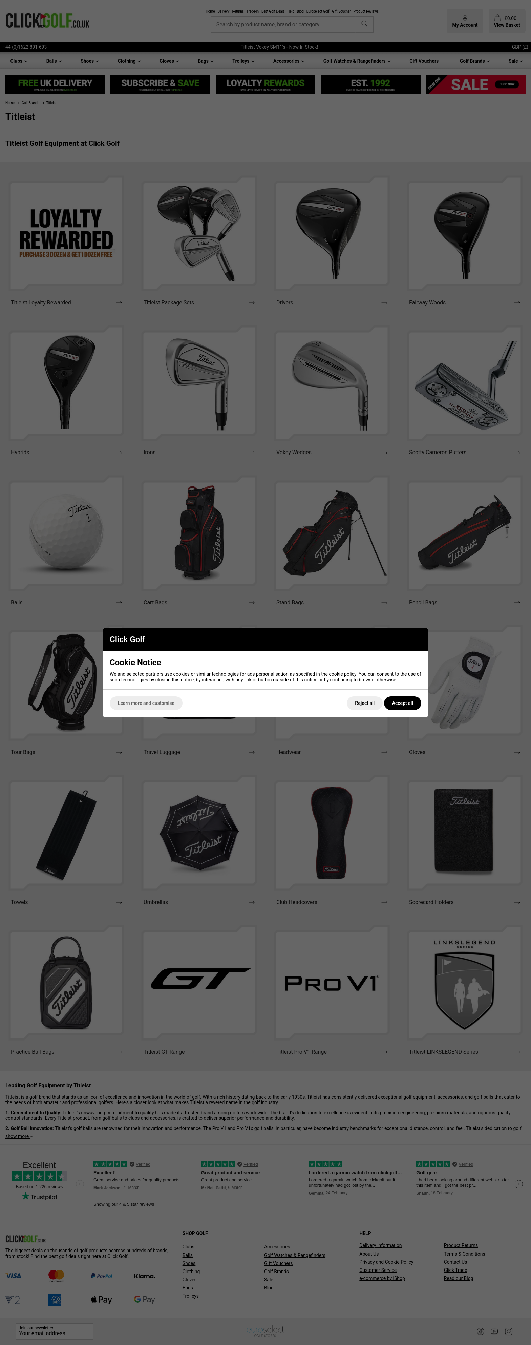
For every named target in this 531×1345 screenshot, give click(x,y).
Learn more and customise (146, 703)
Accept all (402, 703)
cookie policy (342, 674)
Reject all (365, 703)
